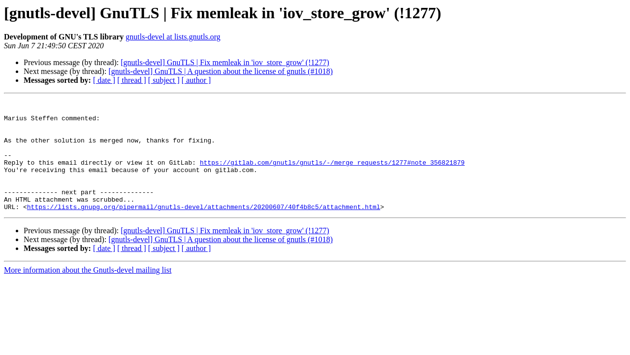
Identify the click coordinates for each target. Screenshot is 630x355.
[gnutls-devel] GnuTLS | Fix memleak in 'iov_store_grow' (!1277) (225, 62)
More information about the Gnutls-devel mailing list (87, 292)
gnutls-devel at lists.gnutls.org (173, 37)
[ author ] (196, 80)
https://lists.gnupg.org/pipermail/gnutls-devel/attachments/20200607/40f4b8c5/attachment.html (203, 228)
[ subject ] (164, 80)
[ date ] (104, 80)
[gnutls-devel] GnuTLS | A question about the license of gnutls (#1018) (220, 71)
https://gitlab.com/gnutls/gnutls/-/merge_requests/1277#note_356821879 (332, 175)
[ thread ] (131, 80)
